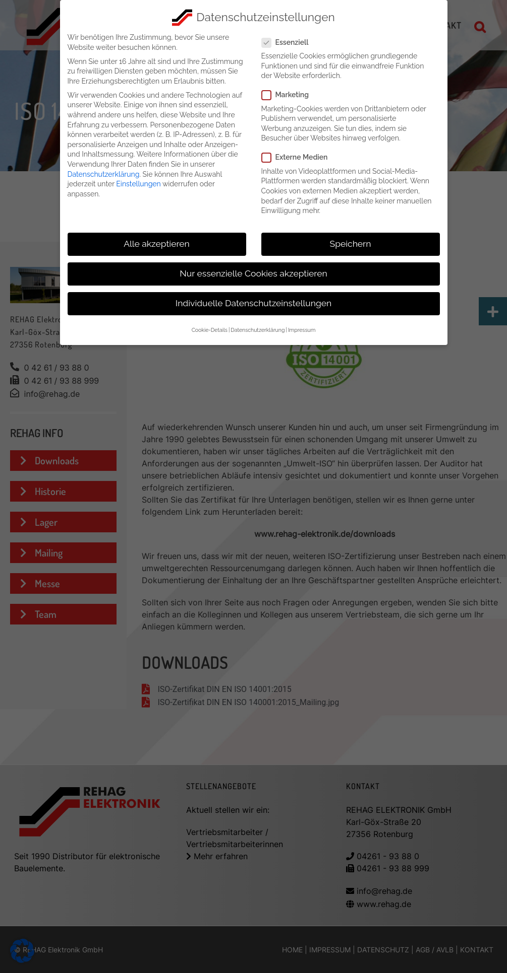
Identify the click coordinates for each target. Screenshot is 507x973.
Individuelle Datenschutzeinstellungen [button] (253, 303)
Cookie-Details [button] (210, 330)
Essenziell (289, 42)
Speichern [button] (350, 244)
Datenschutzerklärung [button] (258, 330)
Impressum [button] (301, 330)
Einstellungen (138, 184)
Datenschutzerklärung (104, 174)
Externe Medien (298, 157)
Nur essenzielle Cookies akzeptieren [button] (253, 273)
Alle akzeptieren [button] (157, 244)
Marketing (289, 95)
